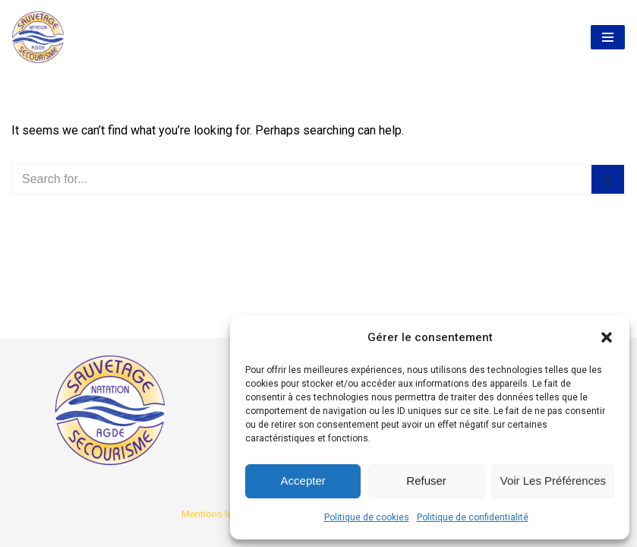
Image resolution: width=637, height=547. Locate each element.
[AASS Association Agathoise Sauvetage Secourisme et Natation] (38, 37)
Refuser (426, 480)
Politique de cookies (366, 517)
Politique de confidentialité (472, 517)
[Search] (301, 179)
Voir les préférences (553, 480)
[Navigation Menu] (608, 37)
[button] (606, 337)
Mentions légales (219, 514)
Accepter (303, 480)
